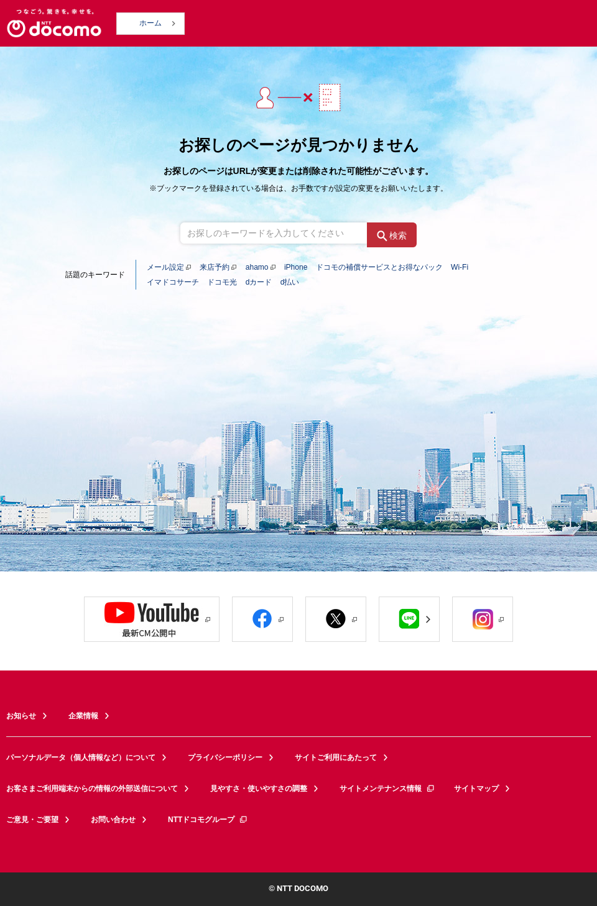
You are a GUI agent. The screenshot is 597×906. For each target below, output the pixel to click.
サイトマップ (476, 788)
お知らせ (21, 716)
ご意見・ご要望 (32, 819)
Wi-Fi (459, 267)
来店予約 (214, 267)
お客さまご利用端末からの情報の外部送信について (92, 788)
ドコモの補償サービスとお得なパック (379, 267)
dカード (259, 282)
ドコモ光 (222, 282)
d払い (290, 282)
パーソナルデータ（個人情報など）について (80, 757)
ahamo (257, 267)
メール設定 (165, 267)
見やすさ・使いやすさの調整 (258, 788)
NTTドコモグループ (208, 820)
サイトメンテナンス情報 (387, 789)
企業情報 (83, 716)
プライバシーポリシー (225, 757)
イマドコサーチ (173, 282)
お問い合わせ (113, 819)
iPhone (295, 267)
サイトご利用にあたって (336, 757)
